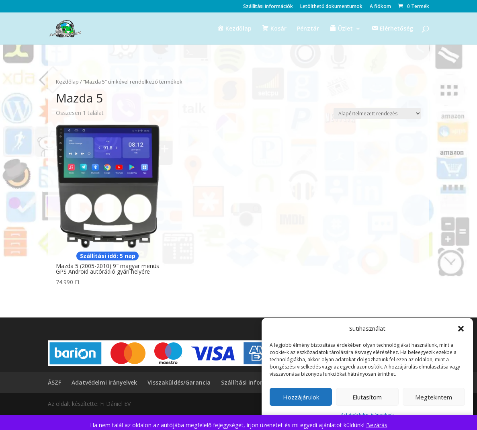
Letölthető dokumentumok (331, 7)
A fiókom (380, 7)
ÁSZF (54, 382)
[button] (461, 329)
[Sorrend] (377, 113)
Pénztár (308, 29)
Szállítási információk (268, 7)
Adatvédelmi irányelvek (104, 382)
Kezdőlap (67, 81)
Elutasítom (367, 397)
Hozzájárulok (301, 397)
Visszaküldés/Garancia (179, 382)
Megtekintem (433, 397)
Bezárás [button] (376, 425)
